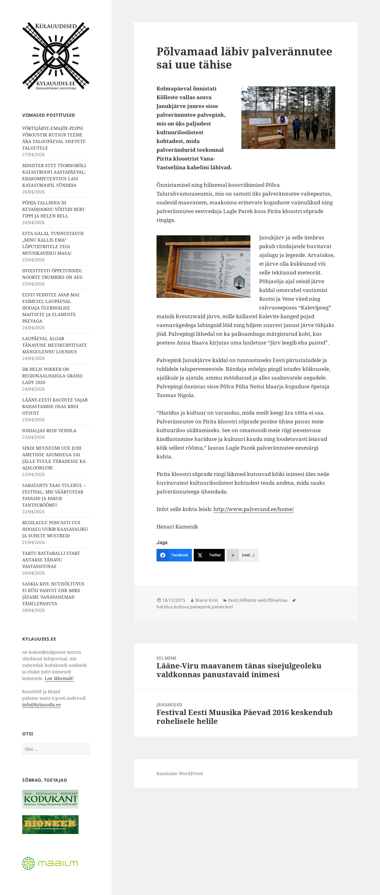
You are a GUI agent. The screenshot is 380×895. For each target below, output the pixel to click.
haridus (165, 607)
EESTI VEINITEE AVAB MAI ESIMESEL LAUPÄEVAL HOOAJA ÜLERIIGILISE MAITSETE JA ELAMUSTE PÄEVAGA (50, 308)
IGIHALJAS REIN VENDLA (49, 430)
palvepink (200, 607)
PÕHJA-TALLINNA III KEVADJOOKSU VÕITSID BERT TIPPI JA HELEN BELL (53, 209)
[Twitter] (209, 555)
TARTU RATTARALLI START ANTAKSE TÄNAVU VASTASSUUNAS (51, 559)
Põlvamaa (277, 600)
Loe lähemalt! (59, 678)
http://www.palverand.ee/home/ (253, 509)
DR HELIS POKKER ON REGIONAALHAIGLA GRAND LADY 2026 (52, 375)
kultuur (181, 607)
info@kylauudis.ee (41, 705)
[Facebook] (174, 555)
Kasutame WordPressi (180, 773)
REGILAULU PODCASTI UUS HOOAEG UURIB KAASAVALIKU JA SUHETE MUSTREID (55, 529)
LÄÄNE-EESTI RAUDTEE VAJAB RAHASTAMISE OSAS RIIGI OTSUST (55, 406)
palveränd (222, 607)
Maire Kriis (206, 600)
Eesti (233, 600)
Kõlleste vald (252, 600)
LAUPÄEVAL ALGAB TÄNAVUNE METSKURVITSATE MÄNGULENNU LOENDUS (54, 345)
